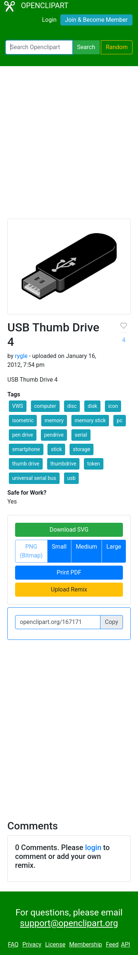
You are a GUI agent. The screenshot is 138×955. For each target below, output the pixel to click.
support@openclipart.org (69, 923)
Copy (111, 621)
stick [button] (56, 449)
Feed (112, 944)
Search (86, 47)
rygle (21, 355)
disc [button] (72, 406)
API (125, 944)
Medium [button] (86, 546)
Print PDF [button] (69, 572)
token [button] (93, 464)
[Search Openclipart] (39, 47)
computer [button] (45, 406)
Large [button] (113, 546)
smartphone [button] (26, 449)
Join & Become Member (96, 19)
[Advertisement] (69, 145)
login (93, 847)
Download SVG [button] (69, 529)
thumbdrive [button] (63, 464)
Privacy (32, 944)
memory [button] (54, 420)
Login (49, 19)
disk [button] (92, 406)
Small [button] (59, 546)
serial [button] (81, 435)
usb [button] (71, 478)
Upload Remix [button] (69, 589)
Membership (85, 944)
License (55, 944)
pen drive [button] (22, 435)
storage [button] (81, 449)
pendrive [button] (54, 435)
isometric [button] (22, 420)
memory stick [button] (90, 420)
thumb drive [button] (25, 464)
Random (117, 47)
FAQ (13, 944)
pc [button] (119, 420)
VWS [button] (17, 406)
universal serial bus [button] (34, 478)
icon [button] (113, 406)
